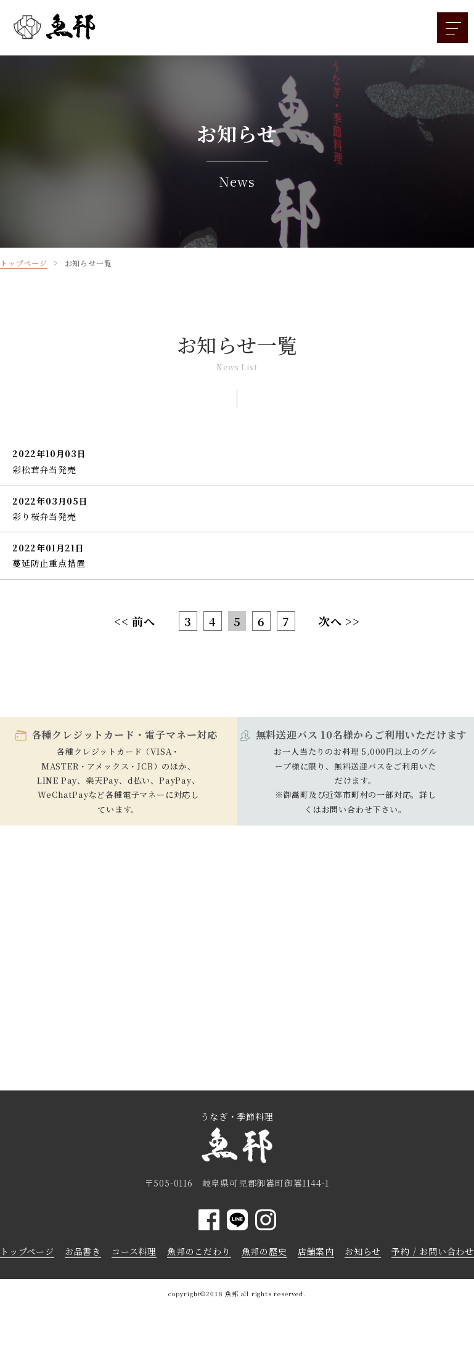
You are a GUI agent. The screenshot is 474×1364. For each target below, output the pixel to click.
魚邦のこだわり (199, 1251)
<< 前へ (134, 621)
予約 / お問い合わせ (432, 1251)
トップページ (27, 1251)
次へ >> (339, 621)
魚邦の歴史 (264, 1251)
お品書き (83, 1251)
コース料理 (134, 1251)
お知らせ (363, 1251)
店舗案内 (316, 1251)
